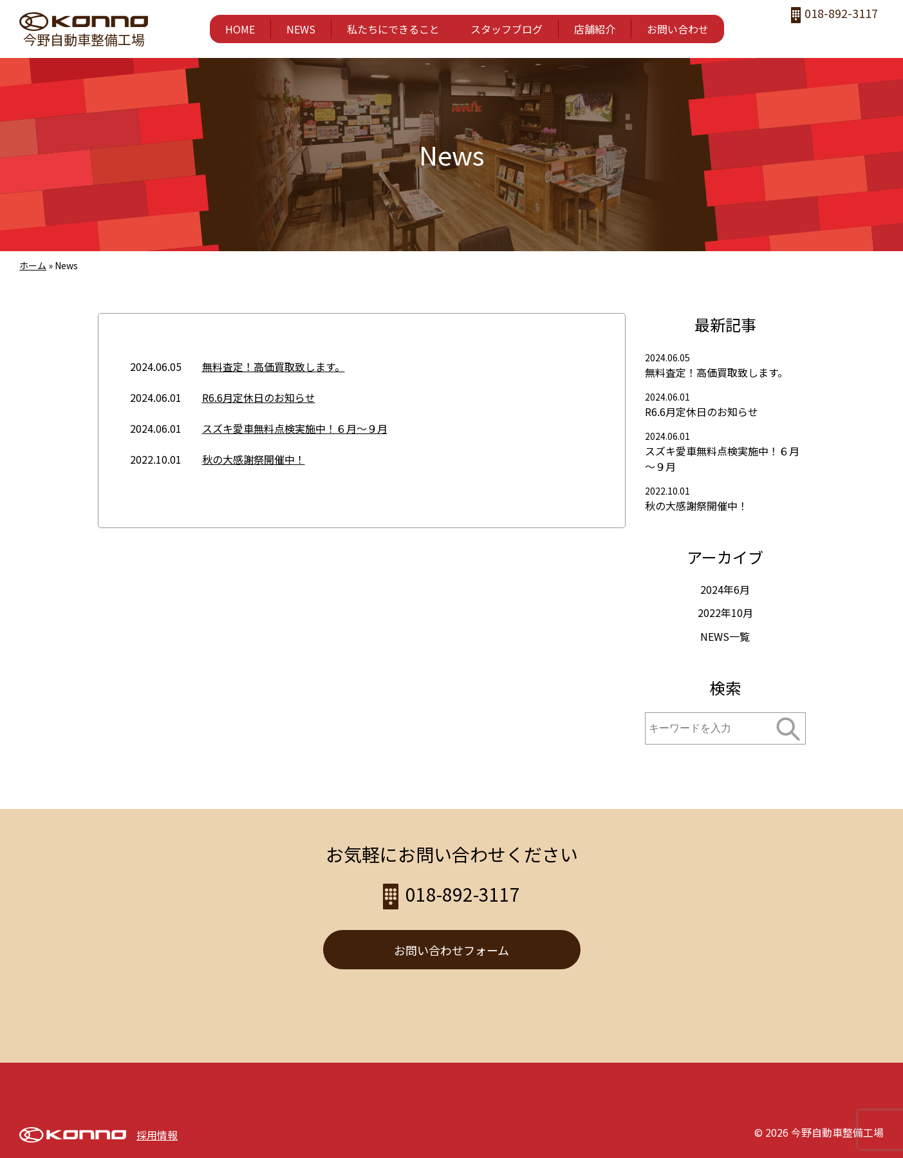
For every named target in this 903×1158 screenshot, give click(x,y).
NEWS (300, 29)
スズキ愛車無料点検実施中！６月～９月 (294, 428)
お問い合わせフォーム (451, 950)
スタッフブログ (506, 29)
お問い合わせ (678, 29)
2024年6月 (725, 589)
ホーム (32, 265)
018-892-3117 (842, 14)
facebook (795, 36)
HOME (240, 29)
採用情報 (157, 1135)
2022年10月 (725, 612)
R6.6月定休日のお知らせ (258, 397)
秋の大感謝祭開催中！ (253, 459)
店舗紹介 (594, 29)
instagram (821, 36)
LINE (873, 36)
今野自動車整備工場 (84, 39)
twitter (847, 36)
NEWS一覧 (725, 636)
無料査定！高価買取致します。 (273, 366)
